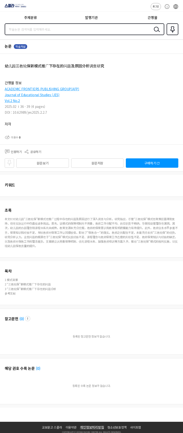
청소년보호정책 (117, 427)
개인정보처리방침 (92, 427)
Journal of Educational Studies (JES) (32, 94)
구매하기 (150, 163)
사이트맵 (135, 427)
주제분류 (30, 17)
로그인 (156, 6)
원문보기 (43, 163)
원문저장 (97, 163)
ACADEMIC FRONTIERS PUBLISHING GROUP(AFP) (42, 89)
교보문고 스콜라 (52, 427)
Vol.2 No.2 (12, 100)
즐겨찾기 (171, 34)
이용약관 (71, 427)
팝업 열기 (27, 318)
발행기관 (91, 17)
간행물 (152, 17)
